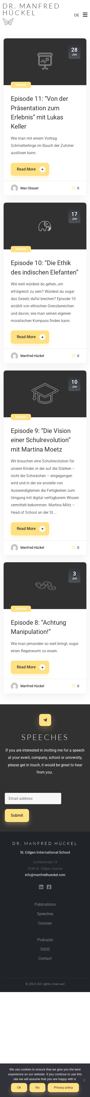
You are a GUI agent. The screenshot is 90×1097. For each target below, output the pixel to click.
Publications (45, 904)
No (38, 1087)
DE (76, 15)
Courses (45, 923)
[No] (84, 1080)
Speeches (45, 914)
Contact (45, 958)
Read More (26, 169)
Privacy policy (63, 1087)
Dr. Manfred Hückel (31, 9)
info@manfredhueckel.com (45, 875)
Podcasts (45, 940)
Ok (19, 1087)
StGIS (45, 949)
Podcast (21, 85)
